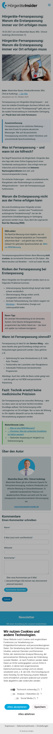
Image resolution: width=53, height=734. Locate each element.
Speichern (40, 706)
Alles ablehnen (26, 714)
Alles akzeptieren (17, 706)
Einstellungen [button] (42, 726)
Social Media (27, 698)
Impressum (10, 726)
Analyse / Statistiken (26, 694)
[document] (26, 658)
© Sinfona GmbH (26, 731)
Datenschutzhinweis (25, 726)
